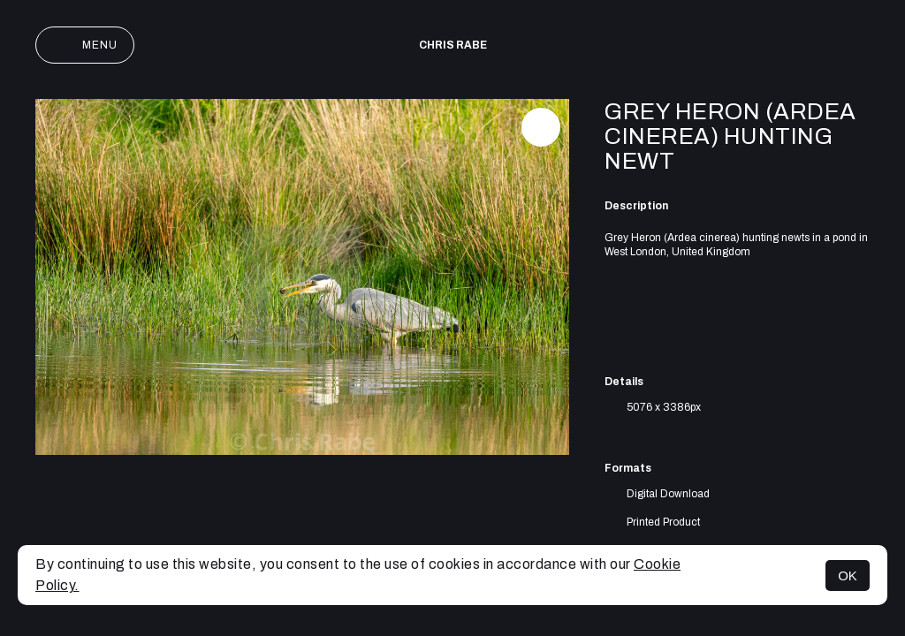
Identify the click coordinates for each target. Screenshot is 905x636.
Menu (85, 45)
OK (847, 575)
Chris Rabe (453, 45)
